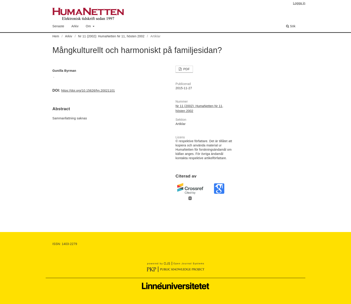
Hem (55, 36)
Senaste (58, 26)
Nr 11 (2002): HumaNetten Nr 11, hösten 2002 (111, 36)
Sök (290, 26)
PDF (186, 69)
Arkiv (75, 26)
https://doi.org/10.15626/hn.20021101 (88, 90)
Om (89, 26)
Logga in (299, 3)
